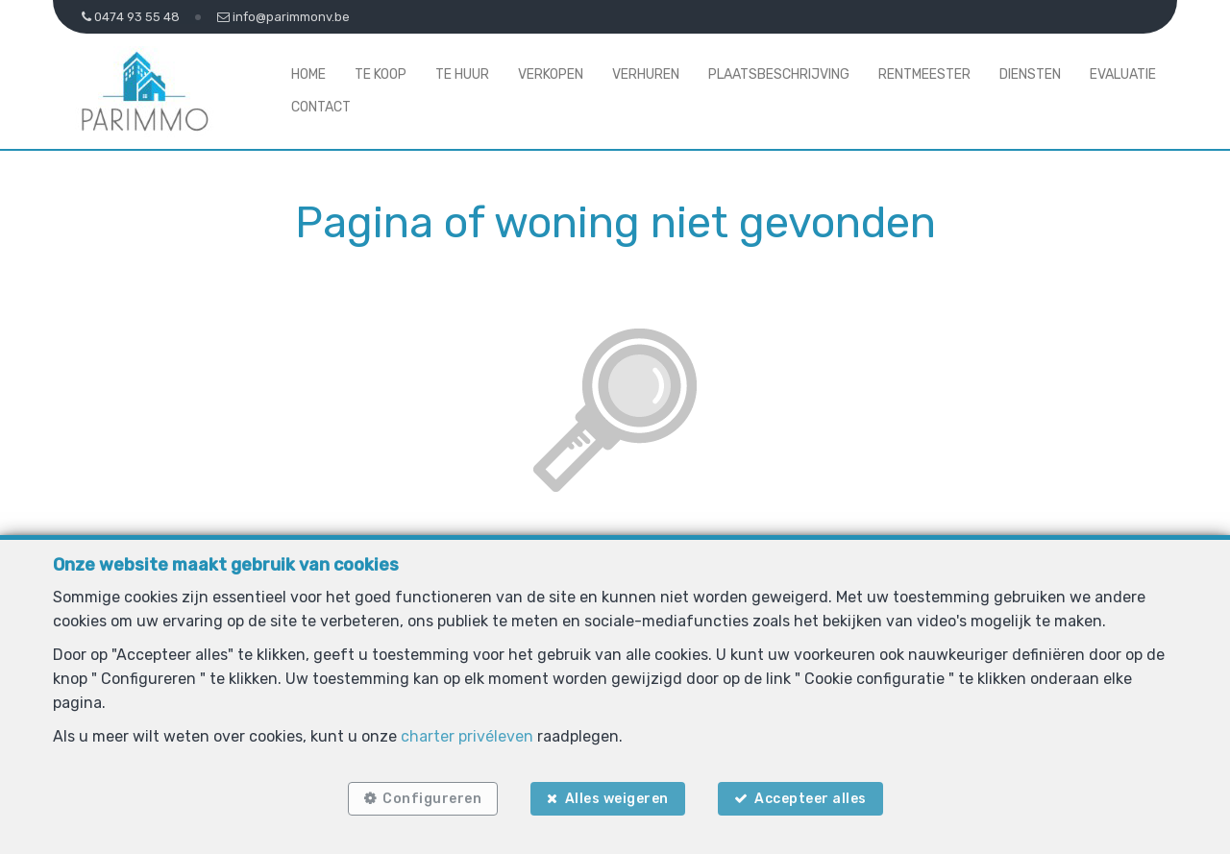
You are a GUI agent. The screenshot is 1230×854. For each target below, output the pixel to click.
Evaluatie (1123, 74)
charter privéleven (467, 736)
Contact (321, 107)
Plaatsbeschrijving (778, 74)
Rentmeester (924, 74)
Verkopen (550, 74)
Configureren (431, 799)
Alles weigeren (617, 799)
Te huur (462, 74)
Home (308, 74)
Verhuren (645, 74)
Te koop (380, 74)
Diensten (1030, 74)
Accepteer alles (810, 799)
